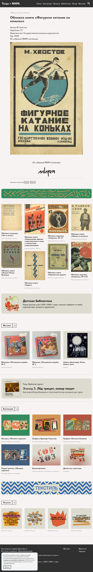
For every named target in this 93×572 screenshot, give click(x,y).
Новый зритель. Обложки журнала (12, 470)
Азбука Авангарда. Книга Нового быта (74, 363)
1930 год (37, 248)
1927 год (62, 241)
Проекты (56, 3)
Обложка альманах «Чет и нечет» (9, 234)
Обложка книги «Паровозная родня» (57, 274)
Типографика (55, 472)
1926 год (13, 13)
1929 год (86, 280)
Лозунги (10, 531)
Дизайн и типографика (14, 442)
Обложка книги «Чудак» (31, 284)
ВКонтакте (83, 549)
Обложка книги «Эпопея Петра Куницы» (8, 273)
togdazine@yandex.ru (19, 549)
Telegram (82, 551)
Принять (7, 567)
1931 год (3, 278)
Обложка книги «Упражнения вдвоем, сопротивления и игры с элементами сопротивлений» (34, 241)
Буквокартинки (39, 469)
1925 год (3, 238)
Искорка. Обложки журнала (13, 439)
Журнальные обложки (54, 241)
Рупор (74, 3)
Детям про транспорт (72, 469)
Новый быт (9, 367)
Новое (39, 3)
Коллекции (47, 3)
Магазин (82, 3)
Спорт (26, 182)
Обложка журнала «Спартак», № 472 (79, 276)
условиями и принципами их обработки (13, 560)
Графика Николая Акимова (75, 439)
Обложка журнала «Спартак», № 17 (56, 237)
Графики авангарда (44, 442)
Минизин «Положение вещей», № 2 (14, 363)
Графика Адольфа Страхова (44, 439)
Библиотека (66, 3)
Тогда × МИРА (11, 3)
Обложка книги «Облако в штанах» (79, 235)
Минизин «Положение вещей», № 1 (45, 363)
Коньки (33, 182)
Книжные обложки (23, 13)
